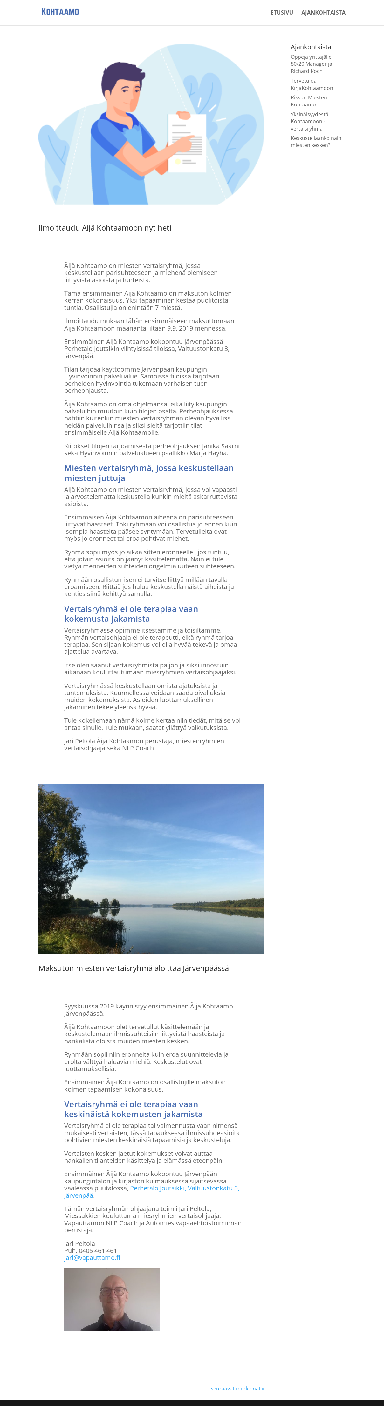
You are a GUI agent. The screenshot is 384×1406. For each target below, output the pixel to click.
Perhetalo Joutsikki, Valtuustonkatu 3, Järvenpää (151, 1191)
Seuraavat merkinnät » (237, 1388)
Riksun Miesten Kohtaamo (309, 101)
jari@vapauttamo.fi (92, 1257)
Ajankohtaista (323, 13)
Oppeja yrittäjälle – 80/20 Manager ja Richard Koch (313, 64)
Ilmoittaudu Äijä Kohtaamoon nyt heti (104, 227)
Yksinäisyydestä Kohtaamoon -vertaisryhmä (309, 121)
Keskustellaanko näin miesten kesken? (316, 142)
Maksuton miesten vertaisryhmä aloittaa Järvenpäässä (133, 968)
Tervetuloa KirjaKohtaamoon (312, 84)
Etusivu (282, 13)
